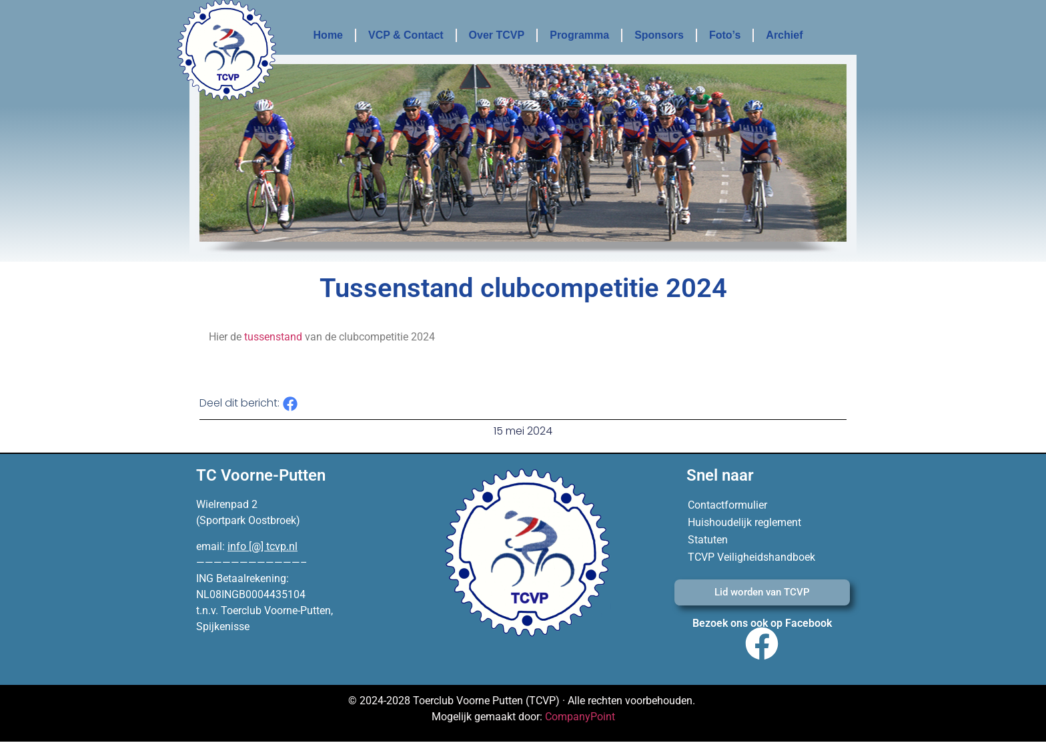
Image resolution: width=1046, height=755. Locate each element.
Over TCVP (497, 35)
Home (328, 35)
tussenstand (273, 336)
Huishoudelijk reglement (744, 522)
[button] (290, 404)
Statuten (708, 539)
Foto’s (724, 35)
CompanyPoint (580, 716)
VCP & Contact (406, 35)
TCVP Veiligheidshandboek (751, 557)
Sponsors (659, 35)
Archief (784, 35)
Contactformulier (727, 505)
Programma (579, 35)
